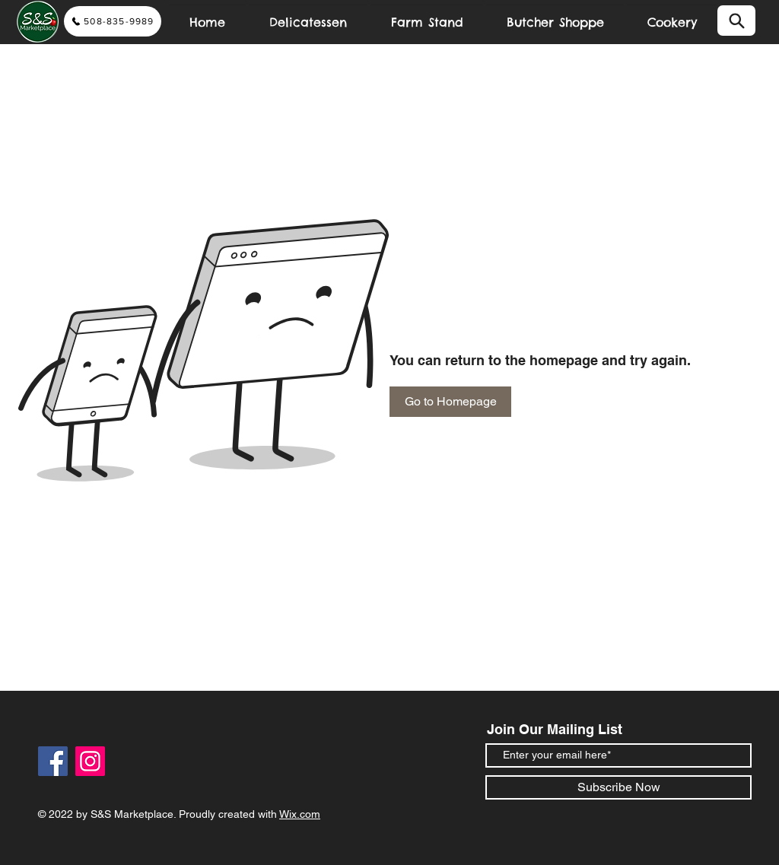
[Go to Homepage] (450, 401)
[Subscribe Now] (618, 787)
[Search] (736, 20)
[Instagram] (90, 761)
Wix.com (299, 814)
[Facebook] (53, 761)
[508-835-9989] (112, 21)
